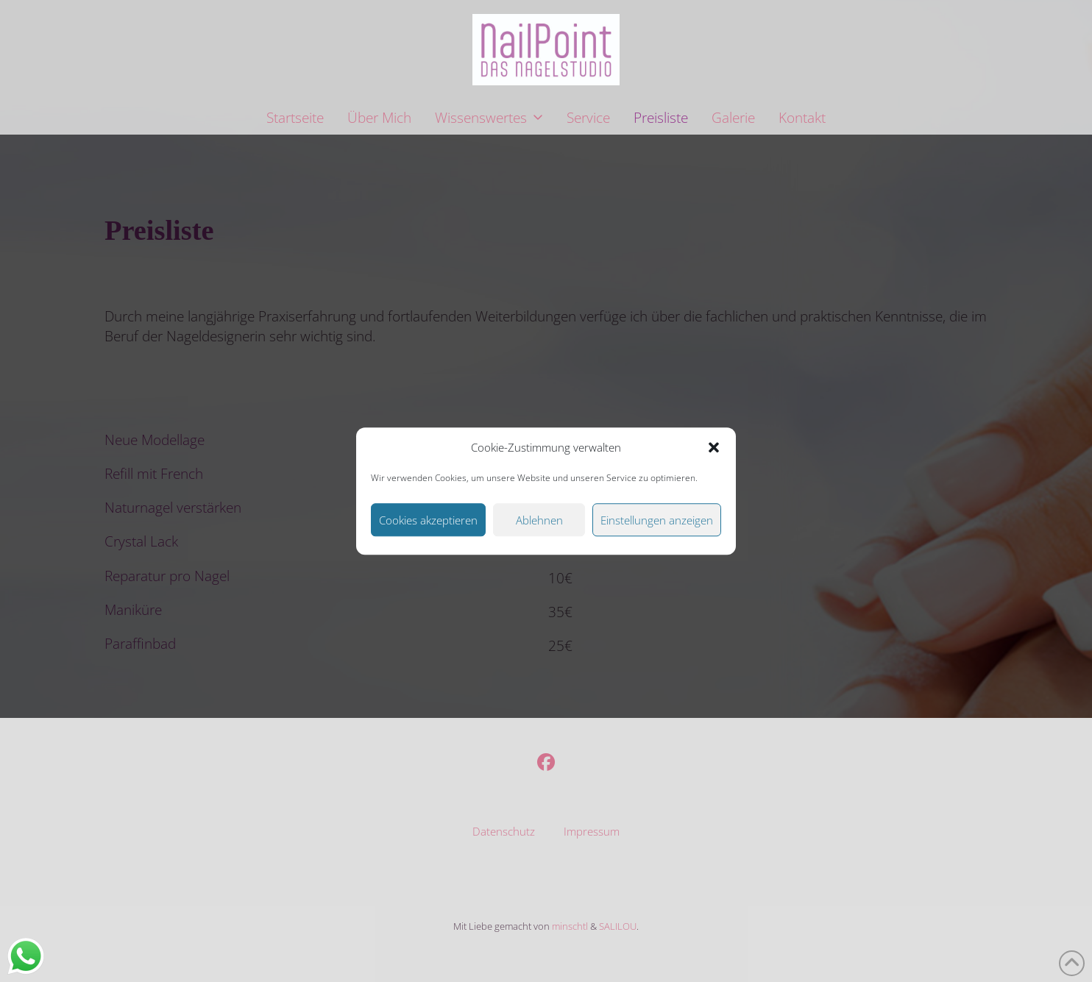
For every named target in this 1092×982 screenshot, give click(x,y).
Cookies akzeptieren (428, 520)
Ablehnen (539, 520)
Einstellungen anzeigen (656, 520)
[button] (713, 448)
